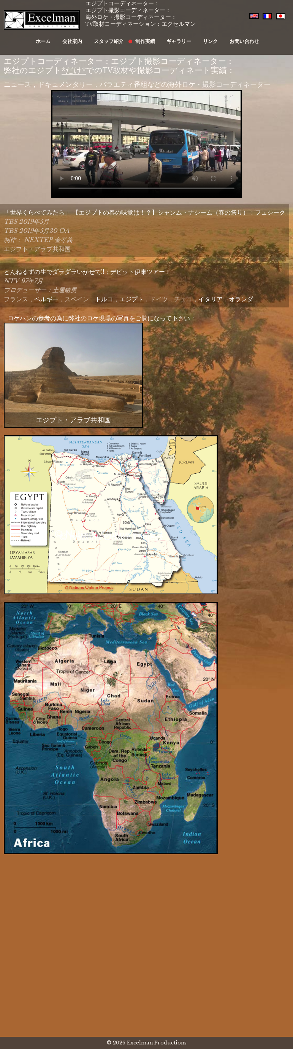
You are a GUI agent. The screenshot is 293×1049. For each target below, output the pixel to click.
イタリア (210, 299)
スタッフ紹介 (112, 37)
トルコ (104, 299)
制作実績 (144, 37)
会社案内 (79, 37)
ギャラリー (174, 37)
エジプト (131, 299)
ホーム (54, 37)
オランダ (241, 299)
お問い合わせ (231, 37)
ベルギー (46, 299)
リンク (201, 37)
